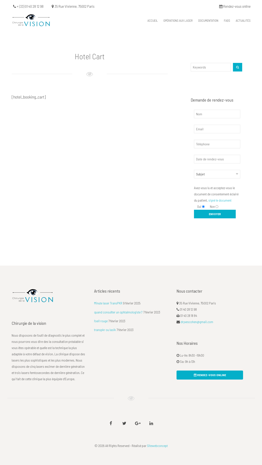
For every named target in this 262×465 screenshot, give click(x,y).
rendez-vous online (210, 375)
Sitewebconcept (157, 446)
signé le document (219, 200)
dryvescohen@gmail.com (197, 322)
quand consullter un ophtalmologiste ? (118, 312)
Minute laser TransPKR (108, 303)
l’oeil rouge (101, 321)
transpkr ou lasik (105, 330)
